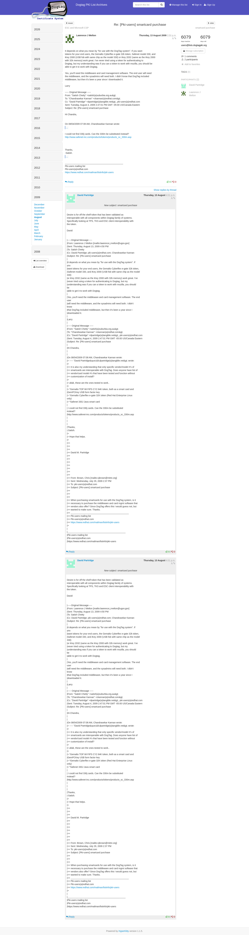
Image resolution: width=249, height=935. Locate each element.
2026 (37, 29)
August (38, 217)
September (39, 214)
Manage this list (178, 4)
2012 (37, 167)
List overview (40, 261)
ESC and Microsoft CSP (77, 27)
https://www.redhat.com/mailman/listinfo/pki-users (89, 172)
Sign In (197, 4)
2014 (37, 147)
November (39, 207)
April (36, 230)
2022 (37, 68)
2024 (37, 49)
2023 (37, 59)
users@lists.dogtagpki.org (194, 45)
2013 (37, 157)
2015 (37, 138)
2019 (37, 98)
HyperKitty (124, 931)
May (36, 226)
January (38, 239)
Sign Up (209, 4)
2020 (37, 88)
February (38, 236)
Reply (69, 182)
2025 (37, 39)
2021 (37, 78)
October (38, 211)
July (36, 220)
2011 (37, 177)
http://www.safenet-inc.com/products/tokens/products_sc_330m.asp (98, 137)
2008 (37, 251)
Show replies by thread (165, 190)
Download (38, 267)
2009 (37, 197)
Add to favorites (190, 64)
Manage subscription (193, 51)
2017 (37, 118)
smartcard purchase (205, 27)
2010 (37, 187)
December (39, 204)
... (67, 127)
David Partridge (85, 195)
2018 (37, 108)
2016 (37, 128)
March (37, 233)
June (36, 223)
